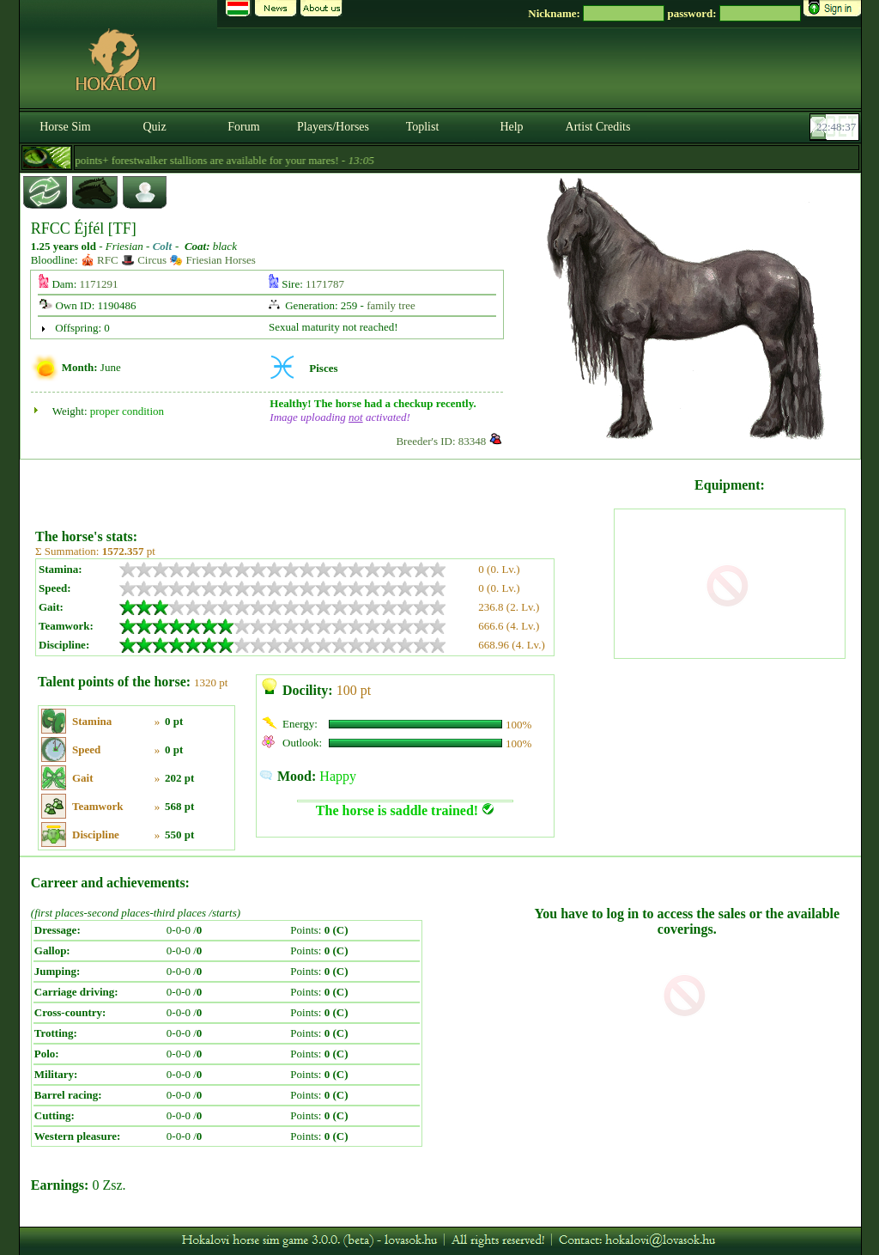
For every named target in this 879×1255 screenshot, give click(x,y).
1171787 (325, 283)
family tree (391, 305)
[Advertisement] (323, 488)
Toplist (423, 126)
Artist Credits (598, 126)
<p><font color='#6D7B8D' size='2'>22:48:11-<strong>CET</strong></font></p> (836, 127)
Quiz (154, 126)
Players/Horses (333, 126)
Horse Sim (65, 126)
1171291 (99, 283)
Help (511, 126)
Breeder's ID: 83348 (441, 441)
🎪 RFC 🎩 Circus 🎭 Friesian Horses (168, 259)
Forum (243, 126)
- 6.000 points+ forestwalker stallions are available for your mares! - (211, 160)
